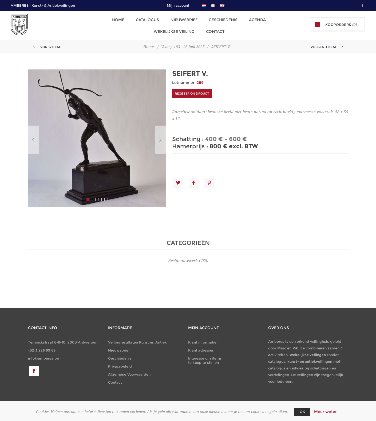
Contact (214, 29)
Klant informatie (202, 340)
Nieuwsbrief (182, 19)
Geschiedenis (221, 19)
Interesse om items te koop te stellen (205, 358)
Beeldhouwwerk (183, 258)
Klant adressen (201, 348)
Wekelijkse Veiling (173, 29)
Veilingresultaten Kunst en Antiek (137, 340)
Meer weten (326, 411)
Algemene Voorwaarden (129, 372)
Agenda (255, 19)
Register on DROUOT (192, 91)
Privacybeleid (120, 364)
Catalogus (147, 19)
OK (302, 412)
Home (119, 19)
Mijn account (178, 5)
